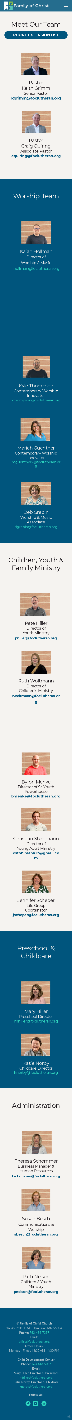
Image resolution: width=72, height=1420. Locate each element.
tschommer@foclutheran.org (36, 1176)
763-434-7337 (39, 1332)
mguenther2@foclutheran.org (36, 464)
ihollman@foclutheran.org (35, 268)
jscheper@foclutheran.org (36, 915)
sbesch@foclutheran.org (36, 1234)
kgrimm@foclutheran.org (36, 98)
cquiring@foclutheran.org (36, 156)
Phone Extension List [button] (36, 35)
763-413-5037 (41, 1364)
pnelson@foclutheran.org (36, 1292)
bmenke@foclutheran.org (36, 796)
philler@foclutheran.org (36, 638)
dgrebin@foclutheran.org (36, 527)
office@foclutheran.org (34, 1341)
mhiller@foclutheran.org (36, 1377)
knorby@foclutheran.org (36, 1072)
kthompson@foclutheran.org (36, 400)
